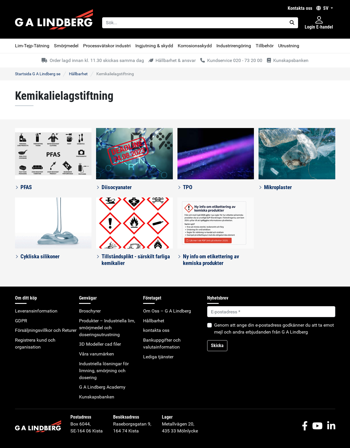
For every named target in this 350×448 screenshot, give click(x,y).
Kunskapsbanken (96, 397)
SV (323, 8)
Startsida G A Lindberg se (37, 73)
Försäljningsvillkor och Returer (45, 330)
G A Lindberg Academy (102, 387)
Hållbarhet (78, 73)
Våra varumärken (96, 354)
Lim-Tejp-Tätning (32, 45)
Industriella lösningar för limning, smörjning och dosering (104, 370)
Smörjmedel (66, 45)
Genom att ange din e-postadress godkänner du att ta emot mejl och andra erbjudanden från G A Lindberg (274, 328)
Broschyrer (90, 311)
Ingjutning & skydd (154, 45)
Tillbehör (265, 45)
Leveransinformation (36, 311)
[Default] (271, 311)
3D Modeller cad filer (100, 344)
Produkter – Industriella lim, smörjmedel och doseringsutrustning (107, 327)
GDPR (21, 320)
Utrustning (288, 45)
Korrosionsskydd (195, 45)
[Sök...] (194, 22)
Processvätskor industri (107, 45)
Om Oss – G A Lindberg (167, 311)
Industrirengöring (233, 45)
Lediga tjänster (158, 356)
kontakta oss (300, 8)
